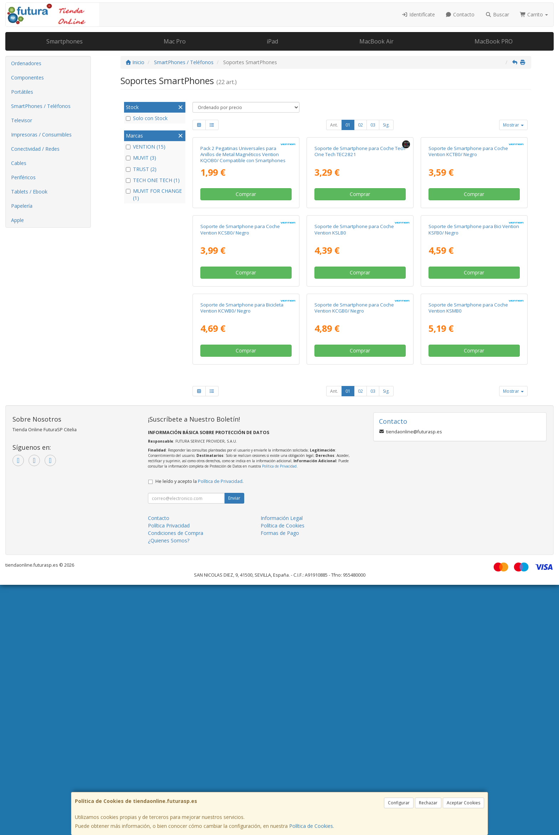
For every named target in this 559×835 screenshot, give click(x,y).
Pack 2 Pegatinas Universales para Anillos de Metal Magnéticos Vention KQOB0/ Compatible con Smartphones (243, 237)
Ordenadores (26, 63)
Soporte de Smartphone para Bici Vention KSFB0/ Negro (474, 396)
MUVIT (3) (141, 157)
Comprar (246, 277)
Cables (18, 163)
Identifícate (418, 14)
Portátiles (22, 91)
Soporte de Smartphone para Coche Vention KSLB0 (354, 396)
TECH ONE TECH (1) (153, 180)
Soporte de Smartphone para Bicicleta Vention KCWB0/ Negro (241, 557)
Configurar (399, 803)
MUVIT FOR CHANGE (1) (154, 194)
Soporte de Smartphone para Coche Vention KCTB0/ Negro (468, 234)
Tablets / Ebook (29, 191)
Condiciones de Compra (175, 783)
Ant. (334, 125)
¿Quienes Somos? (168, 790)
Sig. (386, 125)
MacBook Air (376, 41)
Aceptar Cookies (463, 803)
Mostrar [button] (513, 125)
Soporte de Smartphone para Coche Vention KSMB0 (468, 557)
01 (347, 125)
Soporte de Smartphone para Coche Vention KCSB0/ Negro (240, 396)
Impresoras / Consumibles (41, 134)
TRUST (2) (141, 169)
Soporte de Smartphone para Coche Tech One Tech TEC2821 (359, 234)
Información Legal (282, 768)
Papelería (21, 205)
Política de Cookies (311, 826)
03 (372, 125)
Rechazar (428, 803)
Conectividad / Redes (35, 148)
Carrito (534, 14)
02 (360, 125)
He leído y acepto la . (199, 731)
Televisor (21, 120)
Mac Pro (175, 41)
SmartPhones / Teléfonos (41, 106)
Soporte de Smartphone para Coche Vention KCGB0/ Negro (354, 557)
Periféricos (23, 177)
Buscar (497, 14)
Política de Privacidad (279, 716)
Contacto (460, 14)
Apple (17, 220)
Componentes (27, 77)
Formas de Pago (280, 783)
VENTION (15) (145, 146)
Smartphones (64, 41)
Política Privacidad (169, 775)
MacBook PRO (494, 41)
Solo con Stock (147, 118)
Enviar (234, 748)
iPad (272, 41)
